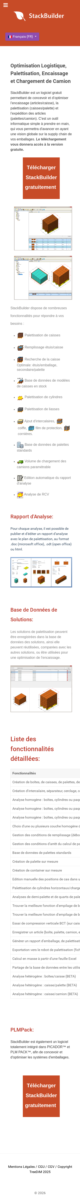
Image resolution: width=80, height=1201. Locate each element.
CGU (41, 1167)
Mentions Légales (21, 1167)
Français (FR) (21, 36)
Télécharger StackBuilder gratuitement (41, 177)
